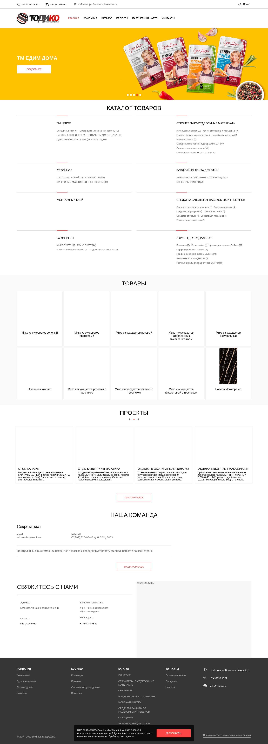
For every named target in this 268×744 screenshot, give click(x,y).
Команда (22, 693)
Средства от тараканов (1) (214, 216)
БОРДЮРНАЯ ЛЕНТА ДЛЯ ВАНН (197, 170)
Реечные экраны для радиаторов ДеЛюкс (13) (199, 263)
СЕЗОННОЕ (64, 170)
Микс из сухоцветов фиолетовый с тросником (181, 391)
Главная (73, 18)
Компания (90, 18)
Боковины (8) (183, 245)
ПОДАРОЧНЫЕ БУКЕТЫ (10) (103, 250)
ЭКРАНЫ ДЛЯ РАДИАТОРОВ (194, 238)
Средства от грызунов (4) (189, 211)
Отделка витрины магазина (99, 469)
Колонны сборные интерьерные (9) (220, 131)
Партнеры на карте (144, 18)
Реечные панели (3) (186, 139)
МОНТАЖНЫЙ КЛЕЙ (70, 200)
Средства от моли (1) (214, 211)
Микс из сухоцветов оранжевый (87, 334)
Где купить (171, 681)
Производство (24, 687)
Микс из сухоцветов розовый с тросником (87, 391)
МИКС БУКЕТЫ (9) (66, 245)
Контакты (168, 18)
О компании (23, 675)
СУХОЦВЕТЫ (65, 238)
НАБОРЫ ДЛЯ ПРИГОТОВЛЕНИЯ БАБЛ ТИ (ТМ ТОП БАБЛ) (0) (89, 135)
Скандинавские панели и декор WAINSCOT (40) (200, 144)
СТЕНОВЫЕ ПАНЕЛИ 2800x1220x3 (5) (195, 152)
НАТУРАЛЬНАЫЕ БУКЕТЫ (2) (72, 250)
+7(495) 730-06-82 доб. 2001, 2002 (92, 537)
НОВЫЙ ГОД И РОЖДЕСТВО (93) (88, 177)
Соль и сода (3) (99, 139)
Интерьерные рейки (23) (188, 131)
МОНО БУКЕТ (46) (86, 245)
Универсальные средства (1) (190, 220)
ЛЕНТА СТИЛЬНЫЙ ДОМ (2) (213, 177)
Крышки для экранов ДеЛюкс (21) (225, 245)
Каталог (106, 18)
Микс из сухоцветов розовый (134, 332)
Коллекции (77, 675)
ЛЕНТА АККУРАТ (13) (186, 177)
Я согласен (173, 733)
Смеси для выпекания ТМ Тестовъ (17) (99, 131)
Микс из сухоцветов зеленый (40, 332)
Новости (170, 687)
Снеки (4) (85, 139)
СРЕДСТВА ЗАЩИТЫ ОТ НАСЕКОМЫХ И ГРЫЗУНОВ (210, 200)
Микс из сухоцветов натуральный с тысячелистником (181, 335)
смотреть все (134, 498)
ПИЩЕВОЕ (64, 123)
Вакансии (76, 693)
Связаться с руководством (85, 687)
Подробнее (34, 69)
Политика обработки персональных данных (227, 735)
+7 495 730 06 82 (88, 624)
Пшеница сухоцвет (40, 389)
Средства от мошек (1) (187, 216)
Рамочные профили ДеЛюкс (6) (192, 258)
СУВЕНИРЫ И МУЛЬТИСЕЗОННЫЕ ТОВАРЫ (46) (82, 182)
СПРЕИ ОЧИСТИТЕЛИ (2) (189, 182)
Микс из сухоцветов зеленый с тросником (134, 391)
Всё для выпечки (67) (67, 131)
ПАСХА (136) (63, 177)
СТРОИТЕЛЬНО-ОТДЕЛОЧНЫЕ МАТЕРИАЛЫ (205, 123)
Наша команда (134, 567)
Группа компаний (26, 681)
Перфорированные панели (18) (192, 250)
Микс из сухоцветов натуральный (228, 334)
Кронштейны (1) (199, 245)
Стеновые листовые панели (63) (192, 148)
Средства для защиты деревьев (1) (194, 207)
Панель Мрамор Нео (228, 389)
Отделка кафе (28, 469)
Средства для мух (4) (225, 207)
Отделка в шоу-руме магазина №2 (163, 469)
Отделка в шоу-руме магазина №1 (223, 469)
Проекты (122, 18)
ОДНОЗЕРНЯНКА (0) (67, 139)
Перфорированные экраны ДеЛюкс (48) (196, 254)
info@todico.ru (28, 624)
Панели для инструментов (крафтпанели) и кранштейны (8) (206, 135)
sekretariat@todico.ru (29, 537)
